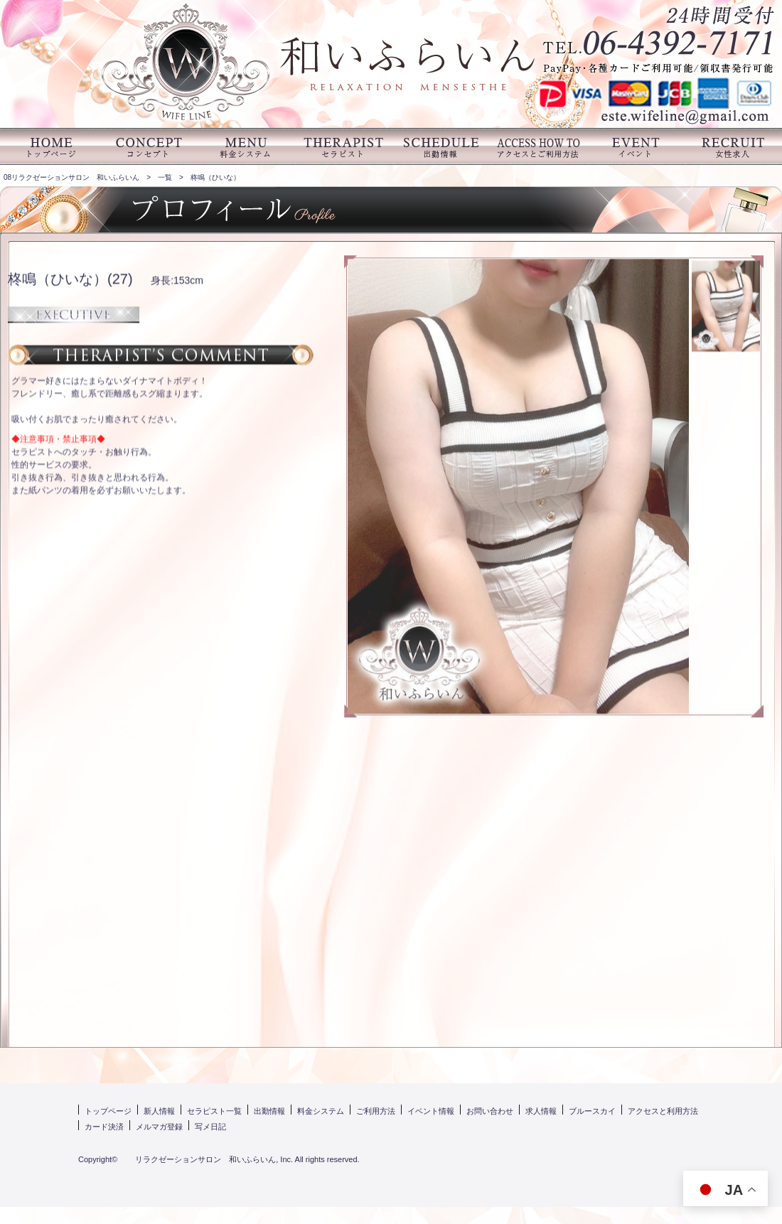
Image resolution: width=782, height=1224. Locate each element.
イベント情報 (430, 1111)
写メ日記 (210, 1126)
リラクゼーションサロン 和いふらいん (197, 1159)
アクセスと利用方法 (663, 1111)
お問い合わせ (489, 1111)
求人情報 (541, 1111)
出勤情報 (269, 1111)
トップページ (108, 1111)
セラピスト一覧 (214, 1111)
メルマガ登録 (159, 1126)
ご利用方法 (375, 1111)
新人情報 (159, 1111)
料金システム (320, 1111)
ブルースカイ (592, 1111)
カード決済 (104, 1126)
